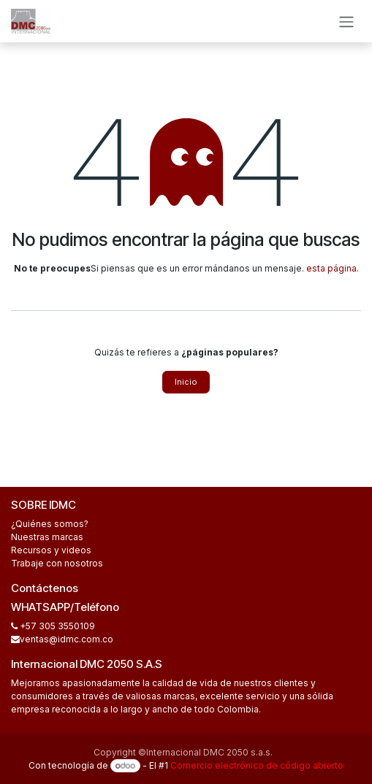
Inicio (186, 382)
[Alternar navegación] (346, 21)
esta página (331, 268)
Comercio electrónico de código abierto (256, 765)
